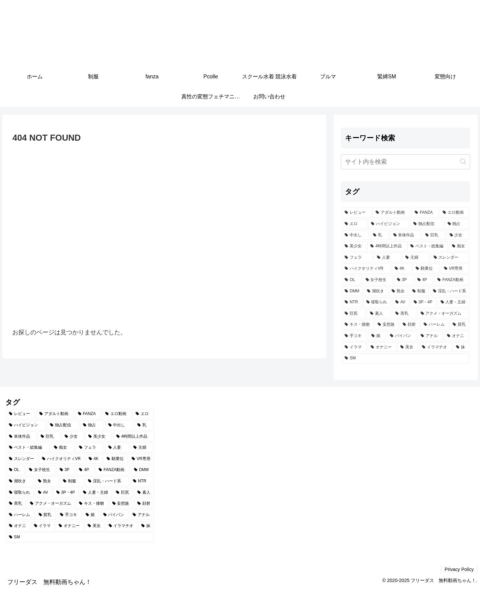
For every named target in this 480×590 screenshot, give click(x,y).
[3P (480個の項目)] (403, 280)
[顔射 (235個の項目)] (409, 325)
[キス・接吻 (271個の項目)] (357, 325)
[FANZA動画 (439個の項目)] (451, 280)
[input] (405, 161)
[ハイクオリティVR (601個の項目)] (366, 269)
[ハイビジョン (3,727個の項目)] (388, 224)
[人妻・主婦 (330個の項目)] (454, 302)
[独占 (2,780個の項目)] (457, 224)
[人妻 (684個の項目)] (387, 258)
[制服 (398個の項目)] (419, 291)
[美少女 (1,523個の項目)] (354, 246)
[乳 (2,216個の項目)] (379, 235)
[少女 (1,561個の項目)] (458, 235)
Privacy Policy (459, 569)
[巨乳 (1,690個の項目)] (433, 235)
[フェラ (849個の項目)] (357, 258)
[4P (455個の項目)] (423, 280)
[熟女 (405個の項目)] (398, 291)
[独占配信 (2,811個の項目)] (426, 224)
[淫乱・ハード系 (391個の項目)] (449, 291)
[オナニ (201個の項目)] (456, 336)
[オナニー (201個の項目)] (382, 347)
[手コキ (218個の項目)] (354, 336)
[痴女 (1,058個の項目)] (459, 246)
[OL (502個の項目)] (351, 280)
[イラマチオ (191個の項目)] (435, 347)
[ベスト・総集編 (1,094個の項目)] (427, 246)
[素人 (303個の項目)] (379, 314)
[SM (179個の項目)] (405, 358)
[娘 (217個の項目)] (377, 336)
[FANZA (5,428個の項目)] (425, 213)
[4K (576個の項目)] (401, 269)
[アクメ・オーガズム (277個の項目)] (444, 314)
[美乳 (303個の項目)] (404, 314)
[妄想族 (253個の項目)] (386, 325)
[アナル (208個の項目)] (430, 336)
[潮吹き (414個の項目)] (375, 291)
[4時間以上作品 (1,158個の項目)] (386, 246)
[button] (463, 161)
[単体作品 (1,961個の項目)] (405, 235)
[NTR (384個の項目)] (352, 302)
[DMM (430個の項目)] (352, 291)
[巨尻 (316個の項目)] (354, 314)
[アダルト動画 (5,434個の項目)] (391, 213)
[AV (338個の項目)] (400, 302)
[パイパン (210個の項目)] (401, 336)
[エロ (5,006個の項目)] (354, 224)
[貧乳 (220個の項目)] (459, 325)
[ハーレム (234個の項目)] (434, 325)
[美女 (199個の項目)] (407, 347)
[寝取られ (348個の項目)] (377, 302)
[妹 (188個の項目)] (461, 347)
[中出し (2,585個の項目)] (355, 235)
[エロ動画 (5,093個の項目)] (454, 213)
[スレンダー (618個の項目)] (450, 258)
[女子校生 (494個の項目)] (378, 280)
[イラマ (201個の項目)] (354, 347)
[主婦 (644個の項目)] (415, 258)
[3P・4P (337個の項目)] (423, 302)
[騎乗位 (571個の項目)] (426, 269)
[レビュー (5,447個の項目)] (356, 213)
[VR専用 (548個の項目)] (455, 269)
